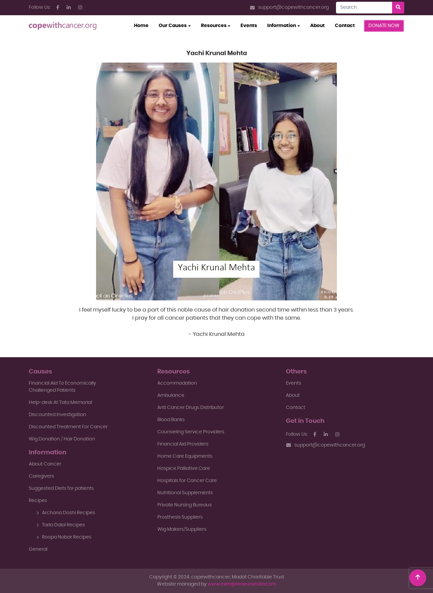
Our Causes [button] (173, 25)
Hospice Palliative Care (183, 468)
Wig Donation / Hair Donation (62, 439)
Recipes (38, 500)
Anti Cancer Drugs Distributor (190, 407)
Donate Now (384, 25)
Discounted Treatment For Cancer (68, 427)
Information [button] (281, 25)
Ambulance (170, 395)
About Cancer (45, 464)
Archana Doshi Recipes (66, 512)
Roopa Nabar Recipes (64, 537)
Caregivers (41, 476)
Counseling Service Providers (190, 432)
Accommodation (177, 383)
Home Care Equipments (184, 456)
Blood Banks (171, 419)
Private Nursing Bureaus (184, 505)
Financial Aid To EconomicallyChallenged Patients (62, 387)
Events (249, 25)
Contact (345, 25)
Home (144, 25)
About (317, 25)
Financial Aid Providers (182, 444)
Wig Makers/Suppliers (181, 529)
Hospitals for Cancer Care (187, 480)
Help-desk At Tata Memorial (60, 402)
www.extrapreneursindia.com (242, 584)
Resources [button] (214, 25)
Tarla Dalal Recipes (61, 525)
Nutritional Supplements (185, 493)
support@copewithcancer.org (289, 7)
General (38, 549)
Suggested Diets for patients (61, 488)
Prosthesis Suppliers (180, 517)
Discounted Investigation (57, 414)
